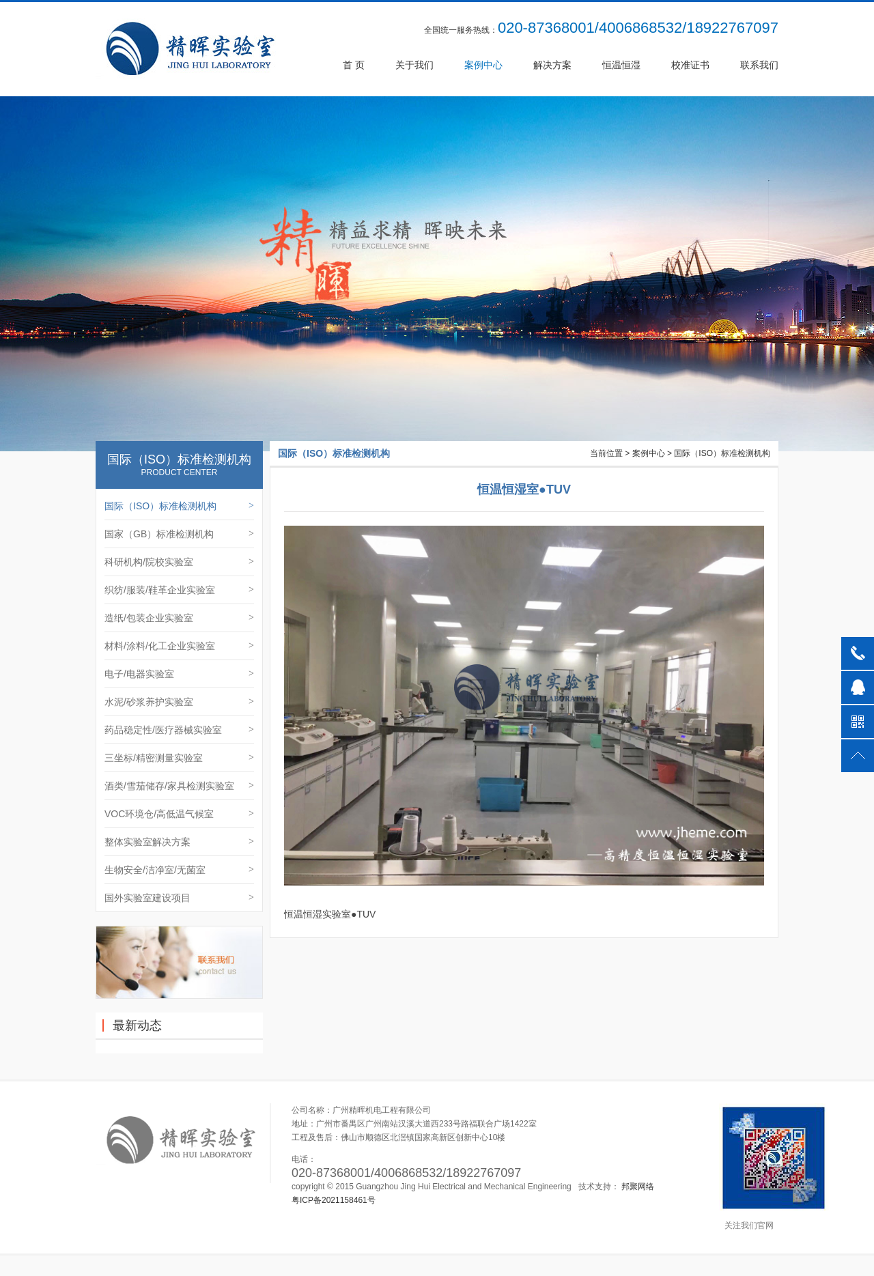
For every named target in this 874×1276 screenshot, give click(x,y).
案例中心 (483, 64)
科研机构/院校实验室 (179, 562)
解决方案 (552, 64)
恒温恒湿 (621, 64)
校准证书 (690, 64)
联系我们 (759, 64)
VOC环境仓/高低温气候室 (179, 813)
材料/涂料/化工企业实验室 (179, 646)
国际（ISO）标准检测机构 (179, 506)
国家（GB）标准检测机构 (179, 534)
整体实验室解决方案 (179, 841)
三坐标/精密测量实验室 (179, 757)
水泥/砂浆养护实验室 (179, 701)
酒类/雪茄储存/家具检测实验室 (179, 785)
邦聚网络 (637, 1186)
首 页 (354, 64)
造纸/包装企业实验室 (179, 618)
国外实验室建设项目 (179, 897)
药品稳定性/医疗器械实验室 (179, 729)
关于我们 (414, 64)
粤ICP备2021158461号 (334, 1200)
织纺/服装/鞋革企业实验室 (179, 590)
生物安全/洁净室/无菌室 (179, 869)
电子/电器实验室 (179, 673)
